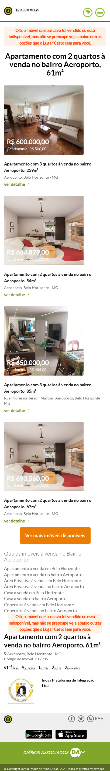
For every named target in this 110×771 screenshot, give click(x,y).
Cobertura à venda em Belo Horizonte (39, 604)
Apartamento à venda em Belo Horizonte (42, 568)
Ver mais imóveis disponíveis (55, 535)
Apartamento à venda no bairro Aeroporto (43, 574)
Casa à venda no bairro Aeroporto (35, 598)
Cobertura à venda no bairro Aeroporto (40, 610)
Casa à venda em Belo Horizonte (34, 592)
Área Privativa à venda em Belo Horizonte (42, 580)
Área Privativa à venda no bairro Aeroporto (44, 586)
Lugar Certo (8, 11)
